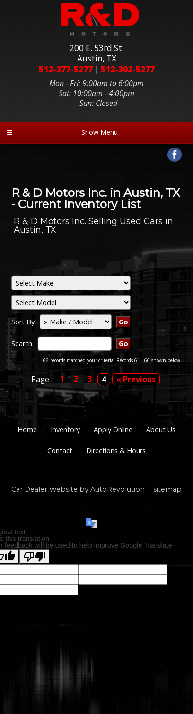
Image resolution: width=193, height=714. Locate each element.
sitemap (167, 489)
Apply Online (113, 429)
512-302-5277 (128, 69)
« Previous (136, 379)
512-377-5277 (66, 69)
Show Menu (62, 132)
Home (27, 429)
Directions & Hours (116, 450)
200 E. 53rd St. (96, 53)
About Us (160, 429)
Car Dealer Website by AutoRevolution (78, 489)
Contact (59, 450)
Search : (24, 343)
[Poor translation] (34, 556)
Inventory (65, 429)
